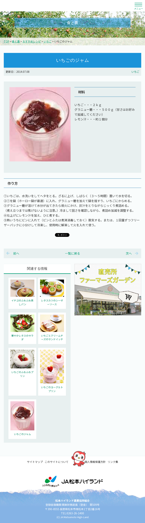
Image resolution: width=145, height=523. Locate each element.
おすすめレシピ (31, 41)
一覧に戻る (72, 253)
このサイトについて (57, 462)
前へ (16, 253)
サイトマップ (35, 462)
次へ (129, 253)
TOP (6, 41)
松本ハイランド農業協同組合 (35, 5)
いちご (48, 41)
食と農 (16, 41)
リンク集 (113, 462)
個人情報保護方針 (95, 462)
